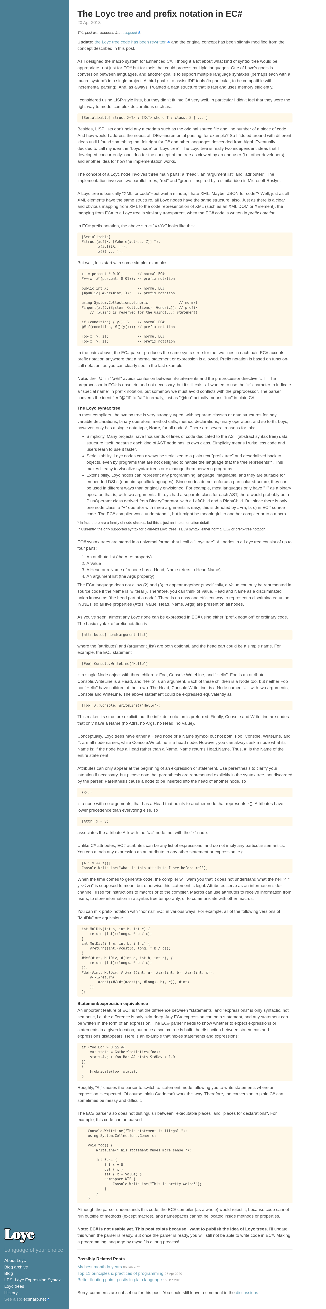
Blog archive (16, 1267)
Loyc (19, 1233)
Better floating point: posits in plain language (129, 1279)
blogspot (130, 33)
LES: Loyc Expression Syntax (32, 1280)
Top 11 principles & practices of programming (129, 1273)
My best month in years (109, 1266)
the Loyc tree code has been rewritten (131, 42)
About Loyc (15, 1260)
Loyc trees (14, 1286)
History (11, 1292)
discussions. (247, 1292)
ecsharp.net (35, 1299)
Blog (8, 1273)
